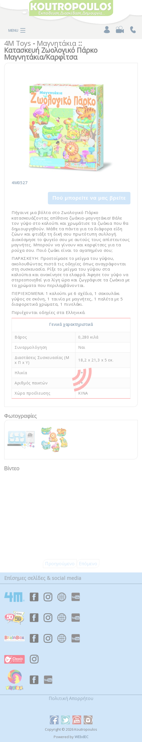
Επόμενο (88, 564)
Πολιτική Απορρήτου (71, 698)
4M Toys (17, 43)
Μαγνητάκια (56, 43)
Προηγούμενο (60, 564)
